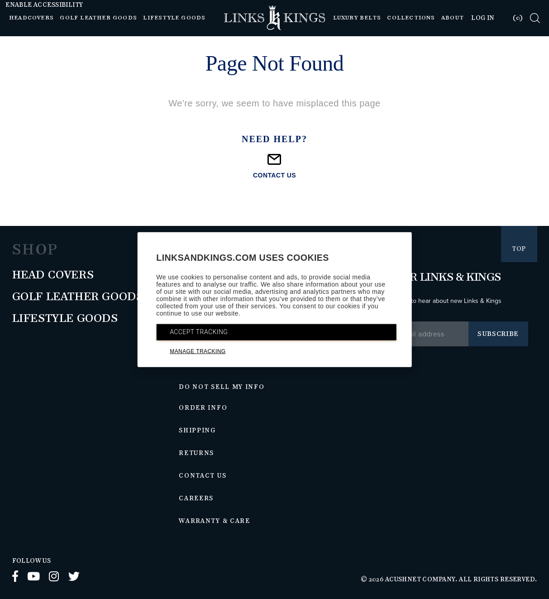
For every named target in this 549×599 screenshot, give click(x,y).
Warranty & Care (214, 521)
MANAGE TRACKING (197, 351)
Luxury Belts (357, 17)
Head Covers (53, 275)
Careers (196, 498)
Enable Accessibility (44, 5)
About (452, 17)
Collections (411, 17)
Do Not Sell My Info (221, 387)
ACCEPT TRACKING (199, 331)
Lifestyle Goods (174, 17)
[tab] (512, 17)
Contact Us (202, 476)
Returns (196, 453)
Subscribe (498, 334)
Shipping (197, 430)
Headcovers (31, 17)
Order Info (203, 408)
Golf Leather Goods (98, 17)
